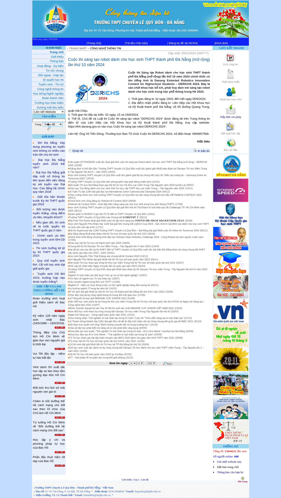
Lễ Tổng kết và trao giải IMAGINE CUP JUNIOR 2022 (97, 298)
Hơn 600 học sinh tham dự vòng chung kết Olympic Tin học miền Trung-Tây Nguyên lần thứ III (119, 311)
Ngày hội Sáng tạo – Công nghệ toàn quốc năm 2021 (97, 314)
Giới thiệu (127, 479)
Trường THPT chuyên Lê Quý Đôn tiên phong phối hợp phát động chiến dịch (110, 181)
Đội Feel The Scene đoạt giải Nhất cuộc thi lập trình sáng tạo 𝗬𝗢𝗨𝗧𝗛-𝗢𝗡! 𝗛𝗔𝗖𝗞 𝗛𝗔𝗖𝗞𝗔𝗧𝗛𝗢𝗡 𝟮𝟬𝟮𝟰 (126, 220)
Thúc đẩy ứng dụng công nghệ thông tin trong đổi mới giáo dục (103, 295)
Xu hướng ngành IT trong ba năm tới (88, 288)
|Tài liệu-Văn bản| (136, 43)
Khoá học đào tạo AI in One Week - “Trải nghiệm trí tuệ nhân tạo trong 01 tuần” (111, 334)
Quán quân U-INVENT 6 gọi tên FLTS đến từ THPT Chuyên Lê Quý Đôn (107, 214)
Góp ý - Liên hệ (141, 479)
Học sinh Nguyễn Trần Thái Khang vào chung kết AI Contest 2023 (104, 256)
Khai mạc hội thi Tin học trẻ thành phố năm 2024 (95, 243)
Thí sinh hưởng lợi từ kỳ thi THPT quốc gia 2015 (49, 251)
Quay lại (75, 150)
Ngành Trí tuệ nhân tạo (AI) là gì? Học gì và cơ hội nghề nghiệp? (104, 275)
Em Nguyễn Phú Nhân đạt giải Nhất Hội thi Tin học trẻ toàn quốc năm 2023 (109, 259)
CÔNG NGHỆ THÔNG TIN (105, 48)
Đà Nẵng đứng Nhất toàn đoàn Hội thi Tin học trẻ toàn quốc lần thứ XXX (108, 233)
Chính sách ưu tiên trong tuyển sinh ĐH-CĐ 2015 (49, 239)
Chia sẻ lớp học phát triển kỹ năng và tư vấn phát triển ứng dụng (103, 328)
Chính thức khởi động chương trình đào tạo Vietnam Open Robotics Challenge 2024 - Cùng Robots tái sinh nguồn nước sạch (136, 237)
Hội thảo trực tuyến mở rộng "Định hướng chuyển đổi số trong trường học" (109, 324)
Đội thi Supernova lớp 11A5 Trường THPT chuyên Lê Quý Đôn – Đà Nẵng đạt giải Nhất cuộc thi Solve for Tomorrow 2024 (134, 230)
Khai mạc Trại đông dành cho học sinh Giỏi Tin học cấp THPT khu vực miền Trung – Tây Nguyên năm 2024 (126, 188)
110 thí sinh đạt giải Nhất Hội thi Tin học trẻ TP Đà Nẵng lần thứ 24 (105, 344)
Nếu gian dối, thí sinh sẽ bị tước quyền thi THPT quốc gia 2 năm (49, 226)
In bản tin (201, 151)
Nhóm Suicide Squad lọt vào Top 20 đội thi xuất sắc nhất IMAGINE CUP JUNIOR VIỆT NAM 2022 (121, 308)
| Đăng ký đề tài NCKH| (182, 43)
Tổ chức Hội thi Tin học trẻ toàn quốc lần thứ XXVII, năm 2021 (102, 341)
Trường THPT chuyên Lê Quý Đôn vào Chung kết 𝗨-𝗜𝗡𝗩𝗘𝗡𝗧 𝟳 (104, 217)
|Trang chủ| (93, 43)
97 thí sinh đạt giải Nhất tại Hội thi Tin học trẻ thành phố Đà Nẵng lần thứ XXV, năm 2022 (116, 291)
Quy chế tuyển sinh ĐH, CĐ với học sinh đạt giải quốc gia (49, 264)
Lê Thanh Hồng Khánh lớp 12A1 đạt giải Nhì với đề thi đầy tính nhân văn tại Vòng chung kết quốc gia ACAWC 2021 (131, 321)
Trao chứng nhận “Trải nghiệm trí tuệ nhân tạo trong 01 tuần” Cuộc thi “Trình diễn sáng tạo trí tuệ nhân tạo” (126, 318)
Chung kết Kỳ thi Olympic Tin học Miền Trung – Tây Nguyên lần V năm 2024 (110, 246)
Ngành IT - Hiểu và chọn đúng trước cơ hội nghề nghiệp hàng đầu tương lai (109, 285)
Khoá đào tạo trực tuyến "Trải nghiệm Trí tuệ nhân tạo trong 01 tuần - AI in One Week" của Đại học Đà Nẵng (127, 331)
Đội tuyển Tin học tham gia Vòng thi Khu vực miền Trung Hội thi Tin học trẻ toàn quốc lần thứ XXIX (122, 262)
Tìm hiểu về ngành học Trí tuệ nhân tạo (90, 278)
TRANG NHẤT (77, 48)
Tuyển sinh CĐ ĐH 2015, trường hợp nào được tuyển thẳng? (49, 277)
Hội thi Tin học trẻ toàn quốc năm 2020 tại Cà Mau (96, 354)
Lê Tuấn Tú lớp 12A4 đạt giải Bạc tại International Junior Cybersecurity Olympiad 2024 (115, 191)
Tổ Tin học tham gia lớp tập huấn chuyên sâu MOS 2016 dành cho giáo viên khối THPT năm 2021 (121, 337)
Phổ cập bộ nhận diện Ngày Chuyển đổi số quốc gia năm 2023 (103, 266)
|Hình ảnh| (221, 43)
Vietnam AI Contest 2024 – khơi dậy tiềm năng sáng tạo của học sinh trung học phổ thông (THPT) (121, 204)
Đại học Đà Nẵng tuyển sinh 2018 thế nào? (49, 163)
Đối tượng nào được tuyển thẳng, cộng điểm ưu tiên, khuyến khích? (49, 213)
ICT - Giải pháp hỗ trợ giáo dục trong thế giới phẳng (97, 357)
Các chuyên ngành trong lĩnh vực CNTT (90, 281)
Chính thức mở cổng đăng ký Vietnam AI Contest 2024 (98, 201)
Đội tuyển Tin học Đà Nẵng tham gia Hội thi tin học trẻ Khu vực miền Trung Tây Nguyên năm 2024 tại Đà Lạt (127, 185)
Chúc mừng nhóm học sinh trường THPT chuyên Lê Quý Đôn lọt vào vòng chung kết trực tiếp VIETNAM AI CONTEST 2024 (135, 195)
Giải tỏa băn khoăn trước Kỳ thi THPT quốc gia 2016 (49, 200)
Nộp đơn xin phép (230, 115)
